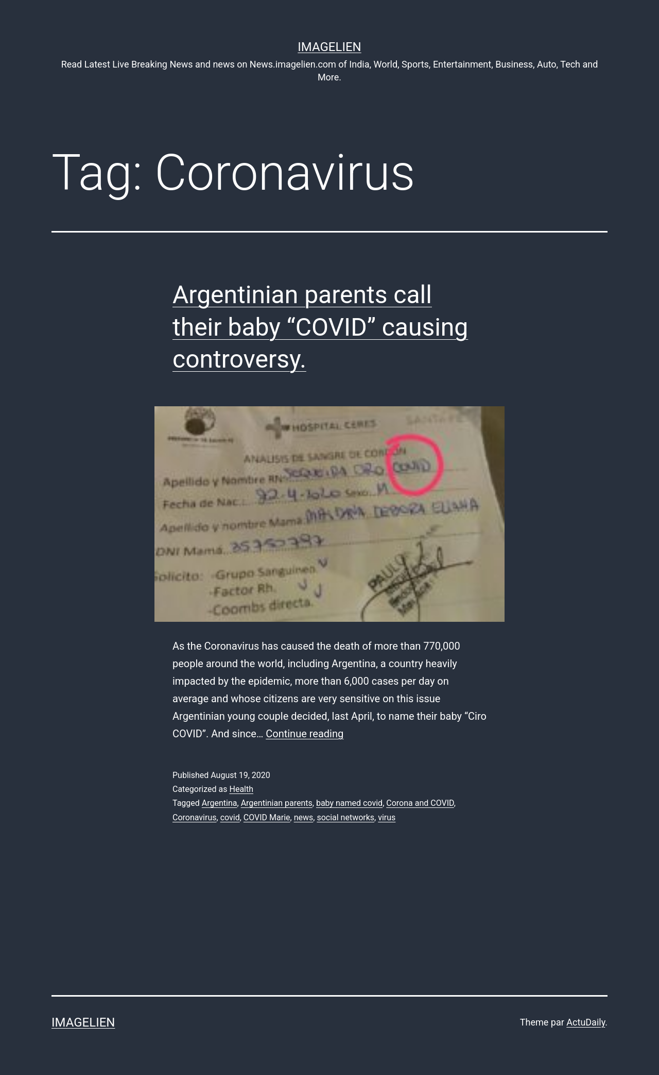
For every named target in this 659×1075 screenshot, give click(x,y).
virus (386, 817)
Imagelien (329, 47)
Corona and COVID (420, 803)
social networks (345, 817)
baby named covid (349, 803)
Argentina (219, 803)
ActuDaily (585, 1022)
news (304, 817)
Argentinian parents (277, 803)
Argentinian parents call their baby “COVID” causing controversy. (320, 327)
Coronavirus (194, 817)
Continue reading (304, 733)
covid (230, 817)
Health (241, 789)
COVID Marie (267, 817)
